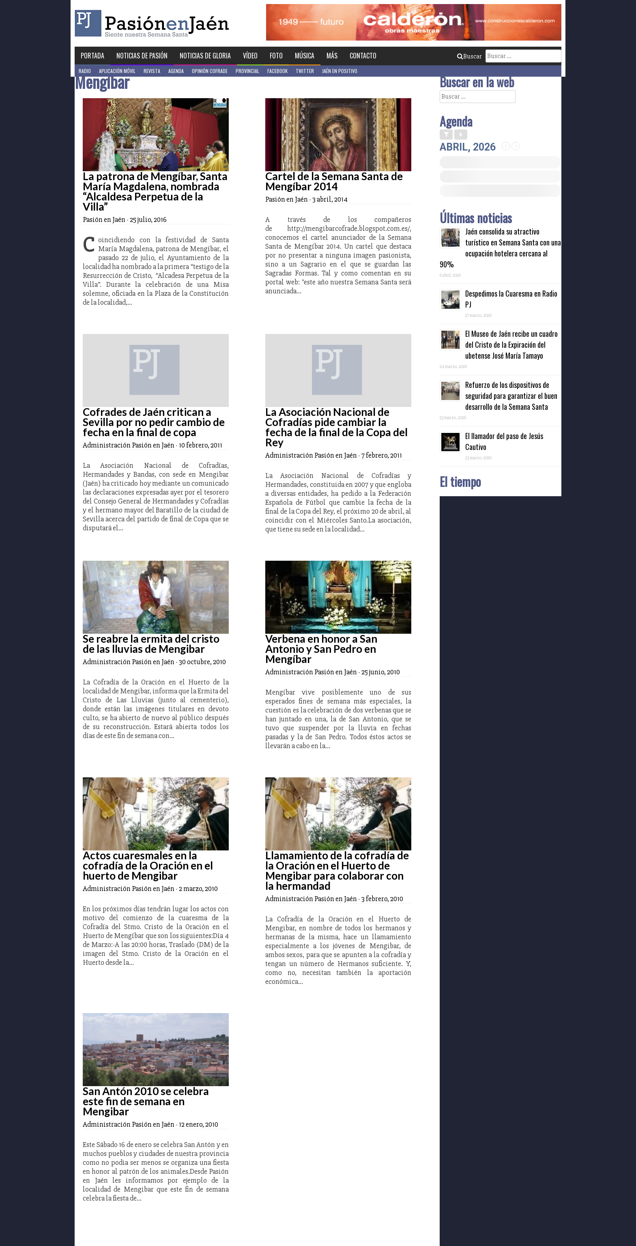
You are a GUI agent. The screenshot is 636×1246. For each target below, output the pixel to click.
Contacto (363, 55)
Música (304, 55)
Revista (152, 70)
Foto (276, 55)
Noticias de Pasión (142, 55)
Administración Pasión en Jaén (128, 445)
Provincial (247, 70)
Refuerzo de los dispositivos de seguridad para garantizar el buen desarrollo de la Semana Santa (511, 395)
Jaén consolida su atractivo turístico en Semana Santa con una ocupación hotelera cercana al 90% (500, 247)
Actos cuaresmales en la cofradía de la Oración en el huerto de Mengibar (148, 865)
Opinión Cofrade (210, 70)
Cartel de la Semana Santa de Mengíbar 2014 (334, 181)
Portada (92, 55)
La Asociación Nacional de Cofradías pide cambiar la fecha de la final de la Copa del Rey (336, 427)
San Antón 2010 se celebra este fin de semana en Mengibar (146, 1101)
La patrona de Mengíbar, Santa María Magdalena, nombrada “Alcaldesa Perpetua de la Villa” (155, 191)
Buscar (469, 56)
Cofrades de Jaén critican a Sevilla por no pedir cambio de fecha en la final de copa (154, 422)
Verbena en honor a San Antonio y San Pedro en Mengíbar (321, 648)
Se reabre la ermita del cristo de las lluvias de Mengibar (151, 643)
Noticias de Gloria (205, 55)
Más (332, 55)
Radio (85, 70)
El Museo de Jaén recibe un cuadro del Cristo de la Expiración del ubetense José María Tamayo (511, 344)
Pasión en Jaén (154, 23)
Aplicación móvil (117, 70)
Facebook (277, 70)
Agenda (176, 70)
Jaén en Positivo (339, 70)
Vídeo (250, 55)
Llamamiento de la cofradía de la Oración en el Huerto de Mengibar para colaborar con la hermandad (337, 870)
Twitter (305, 70)
